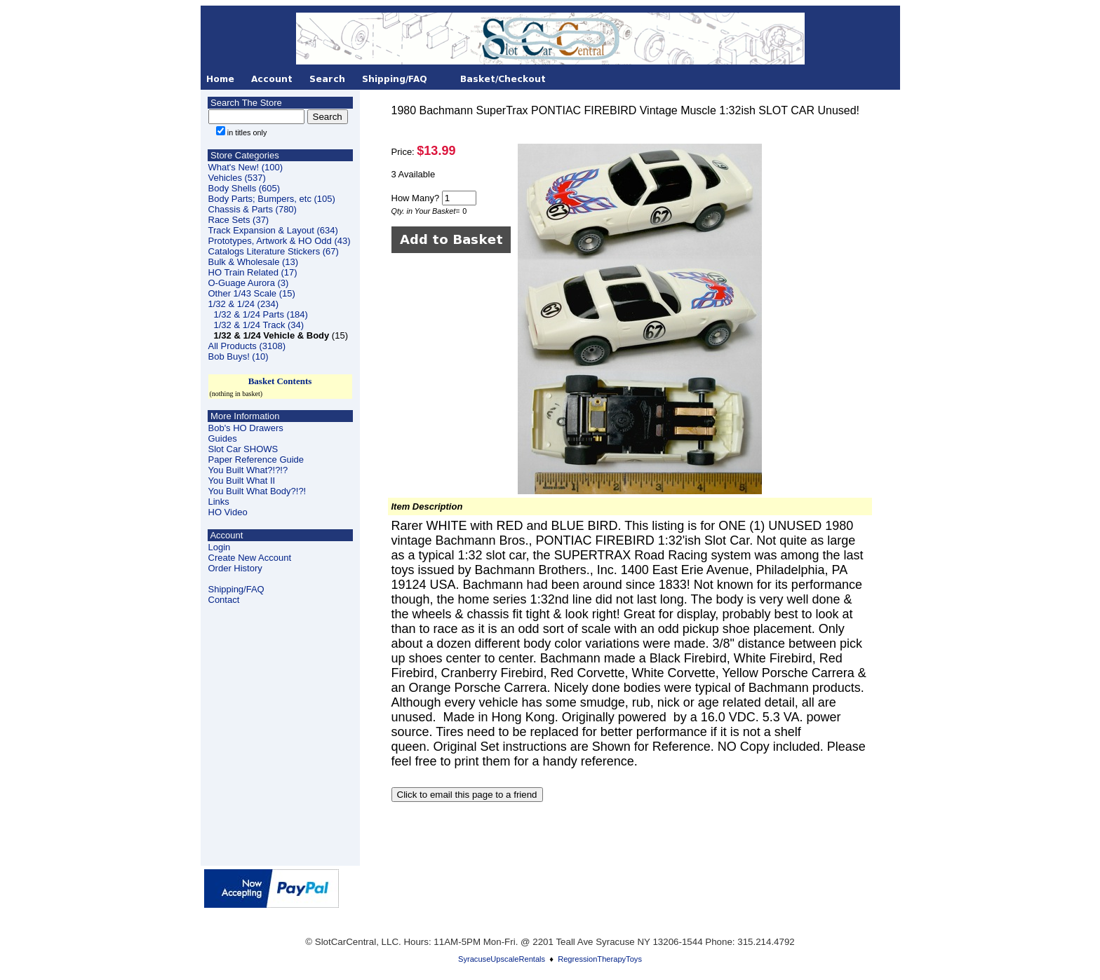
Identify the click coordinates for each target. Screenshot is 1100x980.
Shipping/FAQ (236, 589)
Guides (222, 438)
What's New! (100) (245, 167)
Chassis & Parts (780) (252, 209)
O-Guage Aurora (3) (248, 283)
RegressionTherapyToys (600, 959)
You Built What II (242, 480)
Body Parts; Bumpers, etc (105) (271, 198)
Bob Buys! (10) (238, 356)
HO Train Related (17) (252, 272)
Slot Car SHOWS (243, 449)
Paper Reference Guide (256, 459)
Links (218, 501)
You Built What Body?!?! (257, 491)
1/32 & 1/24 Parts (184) (261, 314)
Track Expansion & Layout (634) (273, 230)
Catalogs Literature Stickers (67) (273, 251)
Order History (235, 568)
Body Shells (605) (244, 188)
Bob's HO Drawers (245, 428)
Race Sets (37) (238, 220)
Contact (224, 599)
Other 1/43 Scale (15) (251, 293)
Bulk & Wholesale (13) (253, 262)
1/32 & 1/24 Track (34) (259, 325)
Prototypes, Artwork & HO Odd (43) (279, 241)
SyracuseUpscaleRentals (501, 959)
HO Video (228, 512)
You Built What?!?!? (248, 470)
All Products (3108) (247, 346)
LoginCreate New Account (250, 552)
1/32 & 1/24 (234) (243, 304)
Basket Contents (280, 381)
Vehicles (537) (237, 177)
